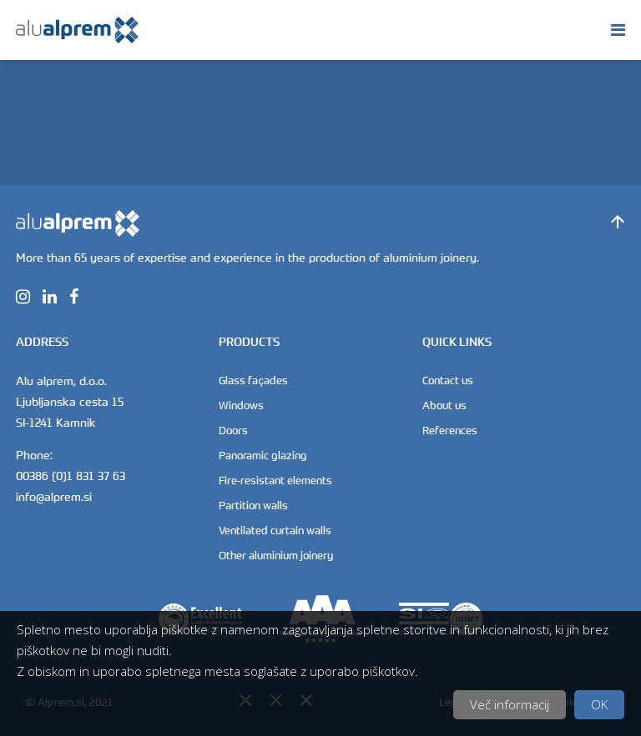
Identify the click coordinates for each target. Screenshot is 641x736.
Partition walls (253, 505)
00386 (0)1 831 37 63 (70, 475)
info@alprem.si (54, 496)
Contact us (447, 380)
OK (599, 704)
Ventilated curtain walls (275, 530)
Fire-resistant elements (275, 480)
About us (444, 405)
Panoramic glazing (263, 455)
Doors (233, 430)
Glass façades (253, 380)
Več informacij (509, 704)
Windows (241, 405)
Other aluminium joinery (276, 555)
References (449, 430)
